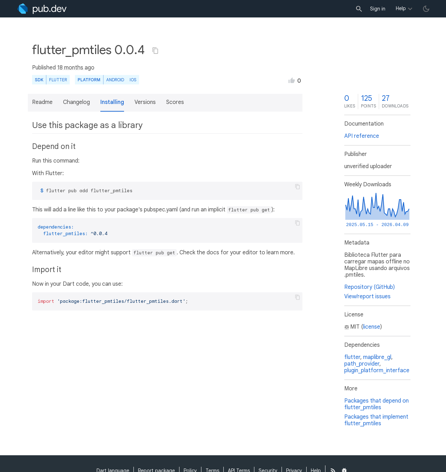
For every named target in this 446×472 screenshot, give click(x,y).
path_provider (361, 363)
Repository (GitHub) (369, 287)
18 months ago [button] (75, 67)
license (371, 326)
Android (115, 79)
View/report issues (367, 296)
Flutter (58, 79)
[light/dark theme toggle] (426, 9)
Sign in (377, 9)
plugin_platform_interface (376, 370)
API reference (361, 136)
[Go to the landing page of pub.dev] (42, 8)
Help (401, 8)
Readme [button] (42, 102)
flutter (352, 357)
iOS (133, 79)
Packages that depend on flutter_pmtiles (376, 404)
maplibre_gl (377, 357)
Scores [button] (175, 102)
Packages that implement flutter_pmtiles (376, 420)
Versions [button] (145, 102)
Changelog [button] (76, 102)
